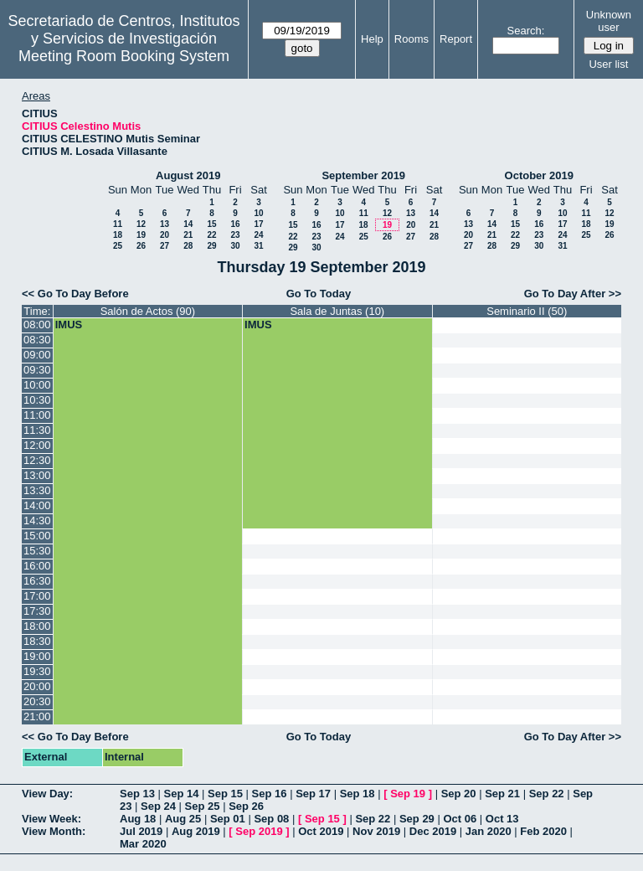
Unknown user (608, 21)
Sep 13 (137, 793)
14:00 (37, 505)
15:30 (37, 550)
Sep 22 (546, 793)
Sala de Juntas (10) (337, 311)
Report (456, 39)
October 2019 (539, 175)
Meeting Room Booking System (123, 56)
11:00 (37, 415)
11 (117, 224)
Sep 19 (407, 793)
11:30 (37, 430)
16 (234, 224)
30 (234, 245)
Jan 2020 (489, 831)
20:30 (37, 701)
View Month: (53, 831)
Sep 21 (502, 793)
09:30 (37, 369)
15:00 (37, 535)
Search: (526, 30)
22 (211, 235)
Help (372, 39)
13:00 (37, 475)
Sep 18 (357, 793)
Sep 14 (181, 793)
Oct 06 (459, 818)
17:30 (37, 611)
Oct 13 (502, 818)
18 (117, 235)
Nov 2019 (376, 831)
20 (164, 235)
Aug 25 (183, 818)
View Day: (47, 793)
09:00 (37, 354)
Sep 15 (225, 793)
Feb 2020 (543, 831)
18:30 (37, 641)
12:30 (37, 460)
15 (211, 224)
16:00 (37, 565)
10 (258, 213)
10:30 (37, 400)
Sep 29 (417, 818)
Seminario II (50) (526, 311)
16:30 (37, 581)
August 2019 (188, 175)
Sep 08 (271, 818)
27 (164, 245)
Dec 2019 (432, 831)
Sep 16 (269, 793)
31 (258, 245)
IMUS (69, 324)
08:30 (37, 339)
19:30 (37, 671)
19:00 (37, 656)
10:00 (37, 385)
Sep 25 (202, 806)
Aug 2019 (196, 831)
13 (164, 224)
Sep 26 (246, 806)
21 (188, 235)
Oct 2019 (320, 831)
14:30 (37, 520)
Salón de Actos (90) (147, 311)
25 (117, 245)
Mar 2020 (143, 844)
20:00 (37, 686)
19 (141, 235)
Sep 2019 (258, 831)
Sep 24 (158, 806)
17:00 (37, 596)
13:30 (37, 490)
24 (258, 235)
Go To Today (319, 293)
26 (141, 245)
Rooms (411, 39)
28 (188, 245)
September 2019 (363, 175)
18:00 (37, 626)
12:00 (37, 445)
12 (141, 224)
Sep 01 (227, 818)
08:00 (37, 324)
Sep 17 (313, 793)
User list (608, 64)
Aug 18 (138, 818)
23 (234, 235)
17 (258, 224)
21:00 (37, 716)
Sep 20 (458, 793)
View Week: (51, 818)
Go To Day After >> (572, 293)
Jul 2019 (141, 831)
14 (188, 224)
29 (211, 245)
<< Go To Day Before (75, 293)
